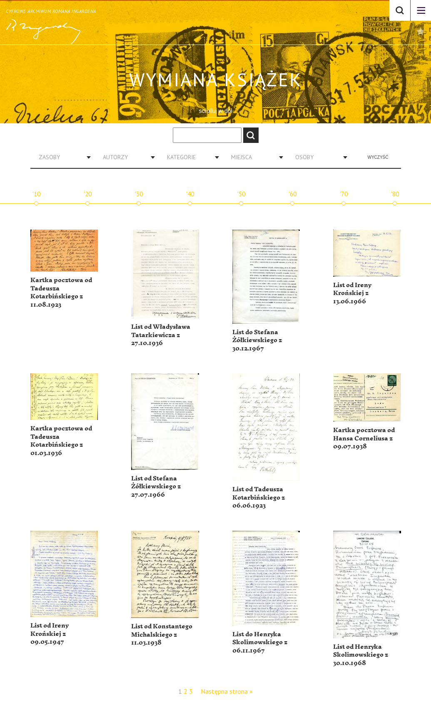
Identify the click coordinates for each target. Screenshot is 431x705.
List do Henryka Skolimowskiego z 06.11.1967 (259, 642)
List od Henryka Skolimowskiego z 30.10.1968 (360, 655)
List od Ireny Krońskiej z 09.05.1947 (49, 633)
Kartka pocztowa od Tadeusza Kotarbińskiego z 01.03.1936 (61, 440)
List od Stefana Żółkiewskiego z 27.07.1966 (156, 486)
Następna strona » (227, 691)
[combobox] (61, 157)
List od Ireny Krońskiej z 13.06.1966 (352, 293)
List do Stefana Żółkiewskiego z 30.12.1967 (257, 340)
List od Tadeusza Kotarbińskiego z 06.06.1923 (258, 497)
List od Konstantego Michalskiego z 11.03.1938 (161, 634)
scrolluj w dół (215, 111)
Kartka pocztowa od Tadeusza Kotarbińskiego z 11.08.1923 (61, 292)
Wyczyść (378, 157)
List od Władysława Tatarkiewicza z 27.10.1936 (160, 335)
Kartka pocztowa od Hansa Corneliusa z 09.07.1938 (364, 438)
